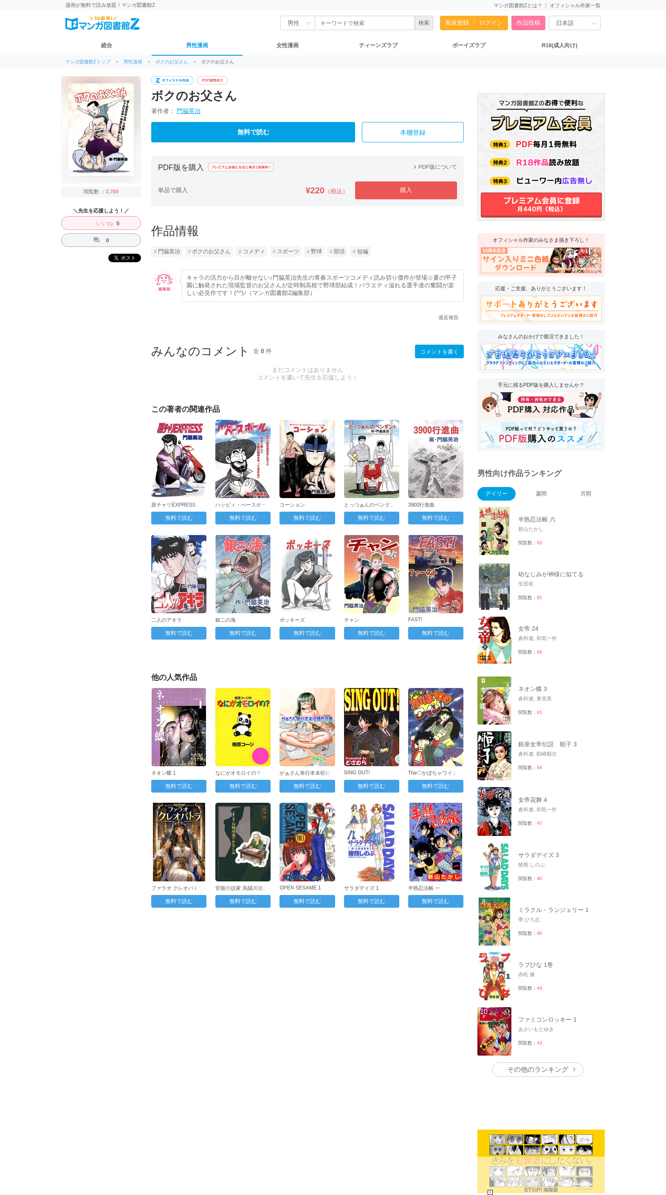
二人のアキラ (166, 620)
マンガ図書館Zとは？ (518, 5)
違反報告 (448, 317)
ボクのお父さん (171, 61)
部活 (339, 251)
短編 (362, 251)
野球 (316, 251)
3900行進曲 (421, 505)
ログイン (491, 22)
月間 (585, 493)
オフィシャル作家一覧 (575, 5)
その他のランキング (537, 1069)
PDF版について (434, 167)
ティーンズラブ (378, 45)
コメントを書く (439, 351)
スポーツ (288, 251)
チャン (351, 620)
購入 (406, 190)
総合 (106, 45)
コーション (292, 505)
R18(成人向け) (560, 45)
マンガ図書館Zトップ (87, 61)
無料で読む (253, 132)
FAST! (415, 620)
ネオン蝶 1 (163, 773)
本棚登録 (413, 132)
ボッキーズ (292, 620)
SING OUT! (357, 773)
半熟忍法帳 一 (424, 888)
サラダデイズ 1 (361, 888)
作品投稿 (528, 22)
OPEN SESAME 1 (300, 888)
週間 (541, 493)
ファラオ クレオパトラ (177, 888)
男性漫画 (197, 45)
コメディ (254, 251)
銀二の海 (225, 620)
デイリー (496, 493)
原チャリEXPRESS (173, 505)
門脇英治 (188, 111)
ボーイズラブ (468, 45)
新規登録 (457, 22)
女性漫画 (288, 45)
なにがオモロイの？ (238, 773)
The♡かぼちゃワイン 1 (435, 773)
